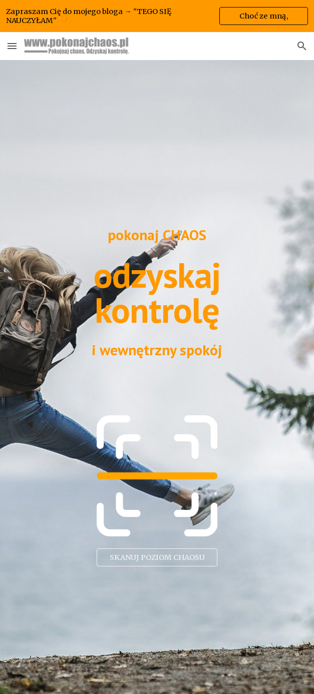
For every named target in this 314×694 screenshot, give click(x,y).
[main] (157, 235)
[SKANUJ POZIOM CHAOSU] (156, 557)
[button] (12, 46)
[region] (157, 16)
